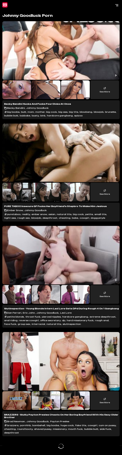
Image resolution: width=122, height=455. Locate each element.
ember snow (39, 214)
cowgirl (84, 218)
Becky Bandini (16, 108)
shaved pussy (42, 429)
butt (23, 112)
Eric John (29, 313)
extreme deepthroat (103, 316)
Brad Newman (16, 421)
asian (51, 214)
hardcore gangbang (60, 115)
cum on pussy (107, 425)
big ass (62, 112)
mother (40, 112)
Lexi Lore (66, 313)
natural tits (64, 214)
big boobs (13, 112)
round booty (25, 429)
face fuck (10, 324)
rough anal (102, 320)
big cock (51, 112)
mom (31, 112)
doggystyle (98, 218)
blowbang (86, 112)
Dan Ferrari (14, 313)
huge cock (67, 425)
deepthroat (50, 218)
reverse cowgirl (29, 320)
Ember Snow (15, 210)
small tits (100, 214)
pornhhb (25, 425)
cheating (64, 218)
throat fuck (32, 316)
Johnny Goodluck (37, 108)
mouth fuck (75, 429)
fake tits (80, 425)
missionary (60, 429)
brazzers (12, 425)
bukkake (25, 115)
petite (89, 214)
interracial (38, 324)
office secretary (50, 320)
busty (35, 115)
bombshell (38, 425)
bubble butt (11, 115)
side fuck (105, 429)
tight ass (10, 218)
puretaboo (14, 214)
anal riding (10, 320)
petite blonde (15, 316)
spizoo (78, 115)
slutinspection (72, 324)
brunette (110, 112)
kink (42, 115)
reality (26, 214)
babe (75, 218)
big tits (73, 112)
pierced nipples (51, 316)
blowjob (99, 112)
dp (63, 320)
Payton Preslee (59, 421)
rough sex (23, 218)
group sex (24, 324)
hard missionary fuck (80, 320)
